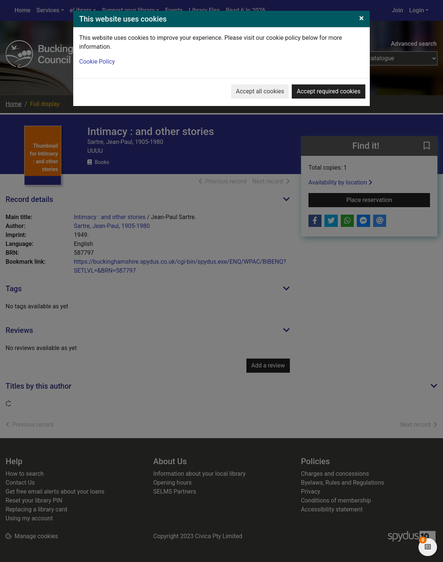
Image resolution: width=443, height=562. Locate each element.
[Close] (361, 18)
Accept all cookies (260, 91)
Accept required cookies (328, 91)
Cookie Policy (97, 61)
